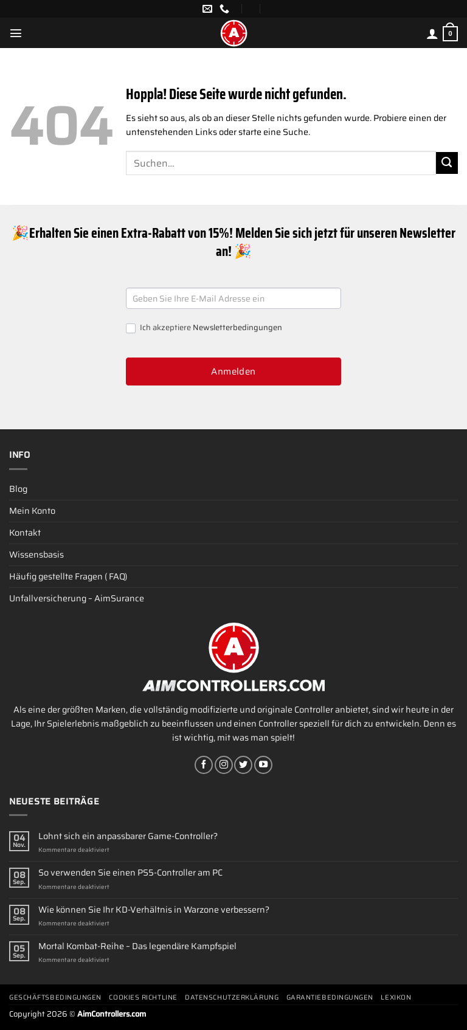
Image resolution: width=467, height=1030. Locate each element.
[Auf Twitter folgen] (243, 765)
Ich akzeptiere (204, 328)
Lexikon (396, 997)
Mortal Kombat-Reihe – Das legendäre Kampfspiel (137, 946)
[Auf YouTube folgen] (263, 765)
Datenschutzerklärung (231, 997)
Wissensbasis (36, 554)
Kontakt (25, 532)
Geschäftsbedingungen (55, 997)
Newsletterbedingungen (237, 327)
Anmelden (233, 371)
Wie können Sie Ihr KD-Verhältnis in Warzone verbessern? (153, 910)
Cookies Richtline (143, 997)
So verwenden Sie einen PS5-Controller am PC (130, 873)
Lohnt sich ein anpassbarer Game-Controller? (128, 836)
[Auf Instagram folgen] (224, 765)
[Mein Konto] (432, 33)
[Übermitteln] (447, 163)
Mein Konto (32, 510)
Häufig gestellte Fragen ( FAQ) (68, 576)
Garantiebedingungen (329, 997)
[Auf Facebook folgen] (204, 765)
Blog (18, 489)
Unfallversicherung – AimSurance (76, 598)
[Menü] (15, 33)
